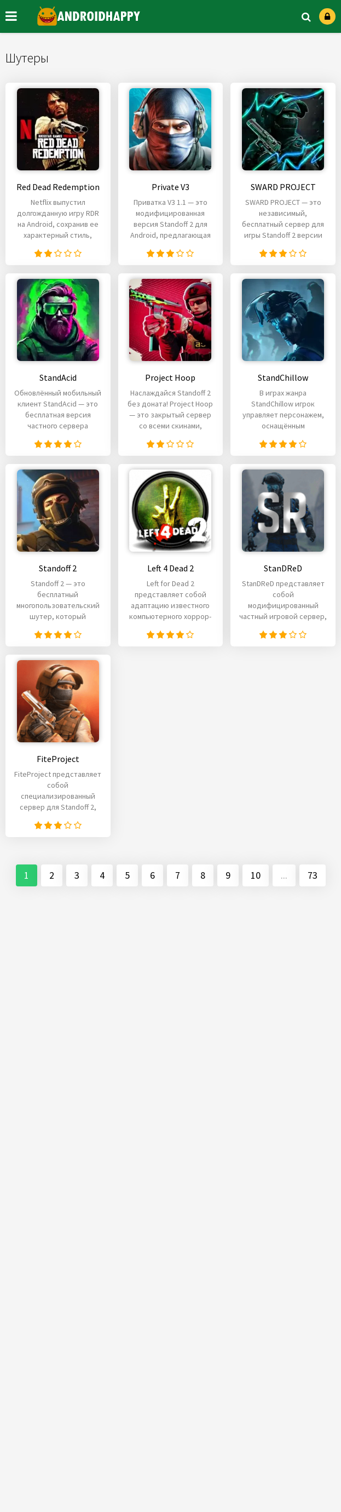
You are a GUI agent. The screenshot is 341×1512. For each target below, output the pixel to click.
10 (256, 875)
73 (312, 875)
